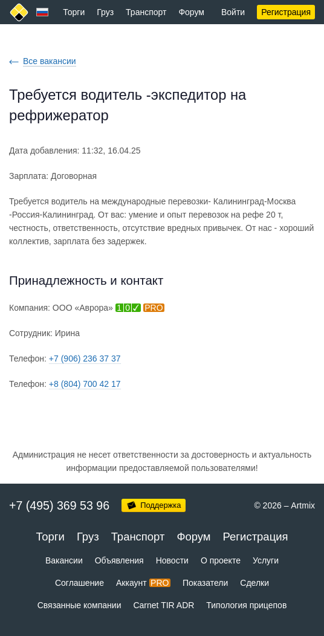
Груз (105, 12)
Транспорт (146, 12)
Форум (191, 12)
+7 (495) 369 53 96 (59, 505)
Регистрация (286, 12)
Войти (233, 12)
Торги (74, 12)
